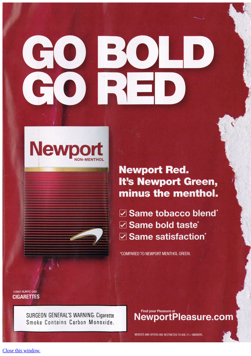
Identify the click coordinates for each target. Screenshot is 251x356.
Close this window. (21, 350)
